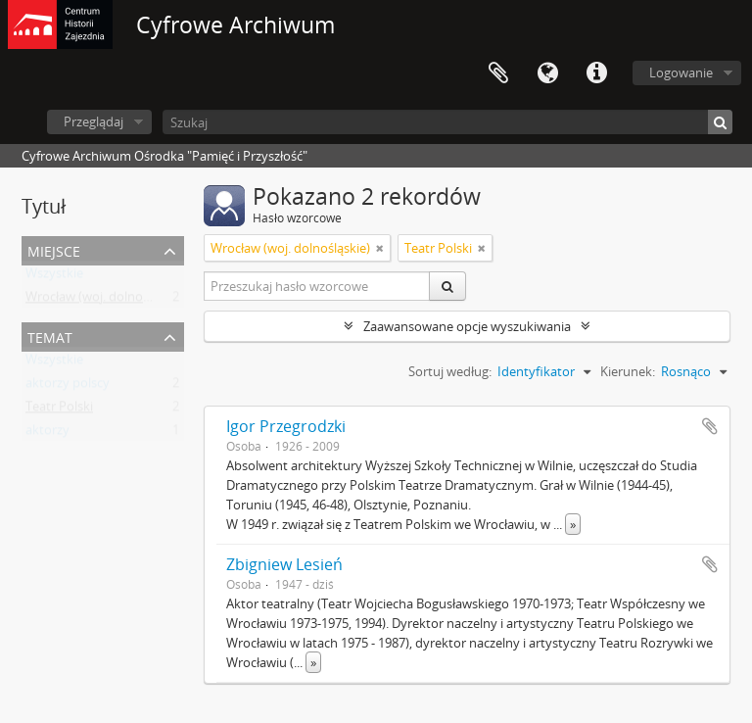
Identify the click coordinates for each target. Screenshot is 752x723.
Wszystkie (54, 277)
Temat (49, 335)
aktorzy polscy (67, 387)
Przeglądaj (93, 121)
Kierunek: (627, 371)
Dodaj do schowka (710, 426)
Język (547, 73)
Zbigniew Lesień (284, 564)
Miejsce (53, 249)
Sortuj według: (450, 371)
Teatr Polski (59, 410)
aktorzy (47, 434)
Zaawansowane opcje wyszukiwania (467, 326)
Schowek (498, 73)
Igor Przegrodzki (286, 426)
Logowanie (681, 72)
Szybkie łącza (596, 73)
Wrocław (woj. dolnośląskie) (105, 301)
